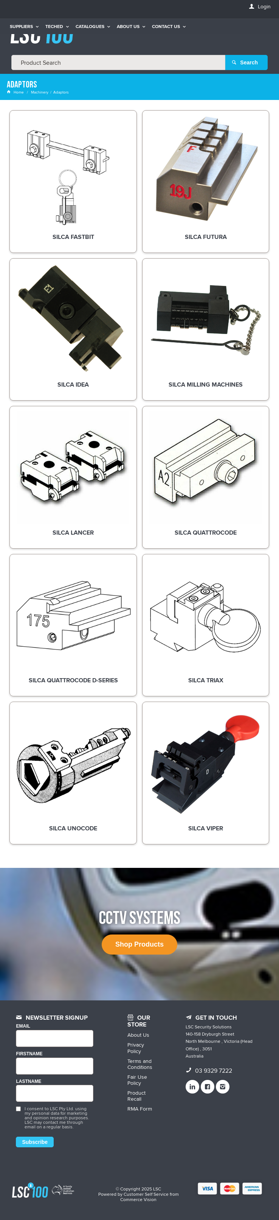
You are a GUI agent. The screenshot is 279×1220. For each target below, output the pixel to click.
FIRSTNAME (29, 1054)
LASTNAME (28, 1081)
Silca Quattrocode (206, 533)
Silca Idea (73, 385)
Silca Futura (206, 237)
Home (16, 92)
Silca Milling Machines (206, 385)
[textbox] (118, 62)
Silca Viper (205, 829)
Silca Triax (205, 681)
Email (23, 1026)
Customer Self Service (146, 1194)
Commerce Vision (138, 1199)
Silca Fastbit (73, 237)
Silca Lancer (73, 533)
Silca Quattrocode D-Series (73, 681)
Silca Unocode (73, 829)
